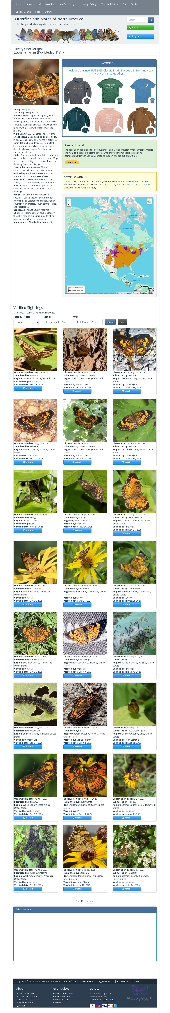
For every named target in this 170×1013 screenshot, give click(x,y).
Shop (37, 11)
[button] (16, 82)
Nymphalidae (28, 109)
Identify (62, 4)
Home (19, 4)
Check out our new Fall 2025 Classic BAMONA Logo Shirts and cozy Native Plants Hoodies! (109, 72)
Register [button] (134, 36)
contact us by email (112, 184)
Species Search (23, 11)
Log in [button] (133, 27)
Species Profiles (132, 4)
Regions (74, 4)
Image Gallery (89, 4)
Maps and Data (109, 4)
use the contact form (136, 184)
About (31, 4)
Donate (48, 11)
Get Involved (46, 4)
